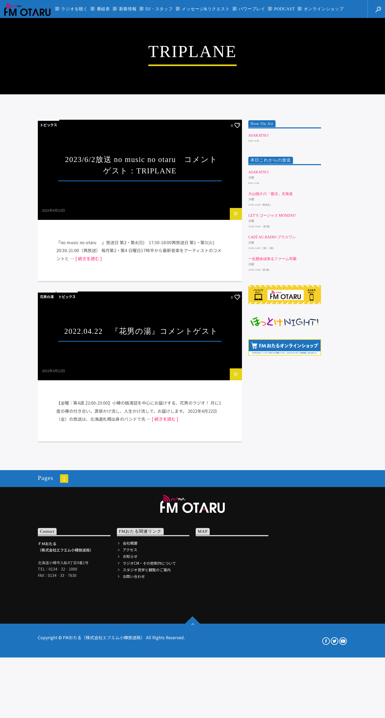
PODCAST (284, 9)
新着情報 (128, 9)
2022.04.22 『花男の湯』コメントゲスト (141, 485)
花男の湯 (47, 450)
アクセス (130, 703)
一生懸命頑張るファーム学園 (272, 413)
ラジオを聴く (74, 9)
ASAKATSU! (258, 289)
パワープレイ (252, 9)
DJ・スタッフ (159, 9)
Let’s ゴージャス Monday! (272, 369)
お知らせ (130, 710)
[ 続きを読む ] (88, 412)
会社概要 (130, 697)
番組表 (103, 9)
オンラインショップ (324, 9)
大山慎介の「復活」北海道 (270, 348)
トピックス (48, 278)
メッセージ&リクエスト (206, 9)
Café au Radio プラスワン (272, 391)
